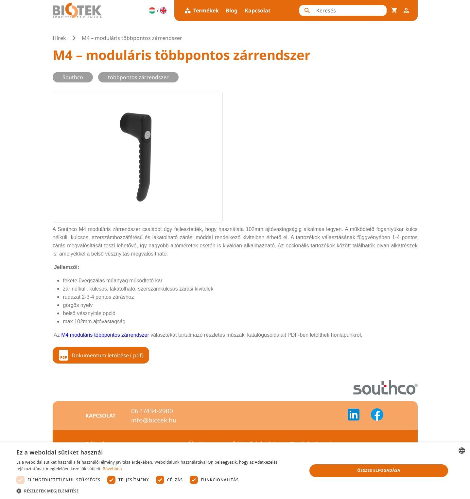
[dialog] (235, 470)
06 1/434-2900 (152, 411)
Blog (231, 10)
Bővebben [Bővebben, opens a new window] (112, 469)
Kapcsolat (257, 10)
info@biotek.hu (154, 420)
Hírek (59, 38)
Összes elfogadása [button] (378, 470)
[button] (157, 491)
